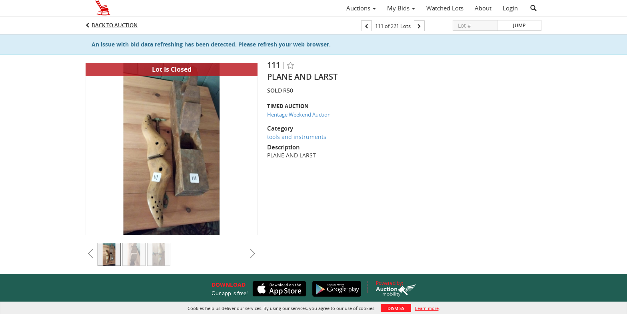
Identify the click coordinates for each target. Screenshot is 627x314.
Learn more (427, 308)
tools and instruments (296, 137)
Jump (519, 25)
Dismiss (395, 308)
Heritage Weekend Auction (299, 114)
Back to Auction (115, 25)
